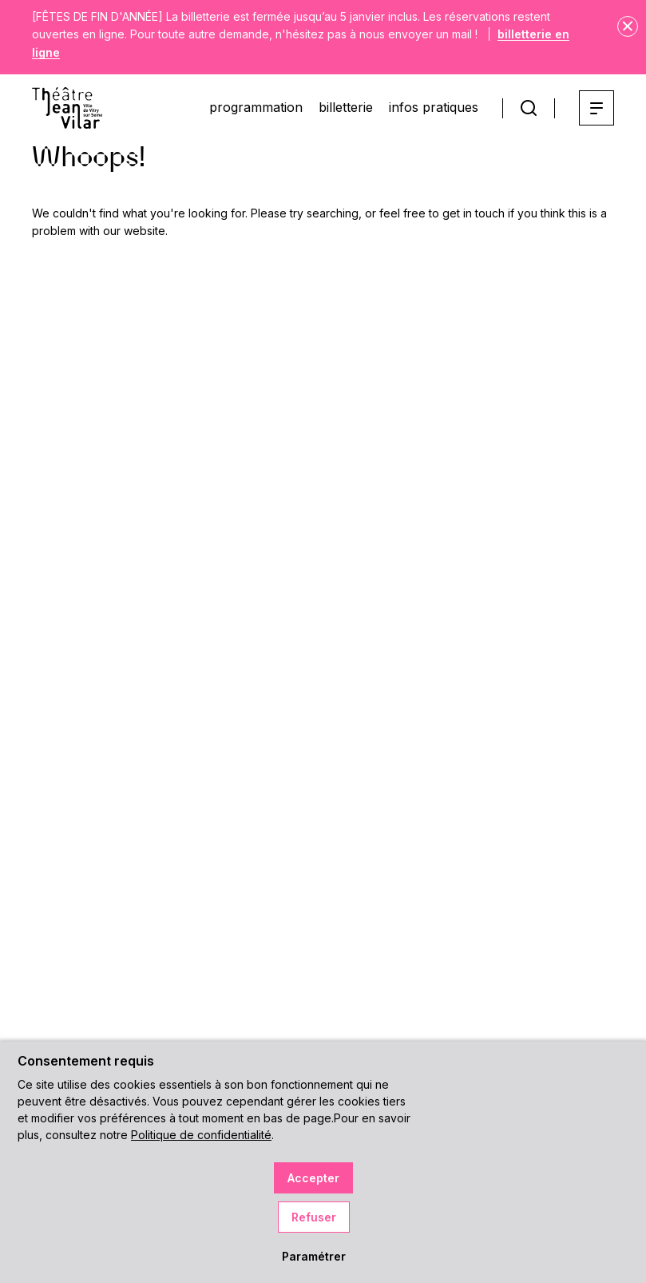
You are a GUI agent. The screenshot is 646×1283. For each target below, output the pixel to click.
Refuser (313, 1217)
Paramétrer (314, 1256)
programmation (256, 107)
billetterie (346, 107)
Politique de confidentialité (201, 1135)
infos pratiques (433, 107)
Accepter (313, 1178)
